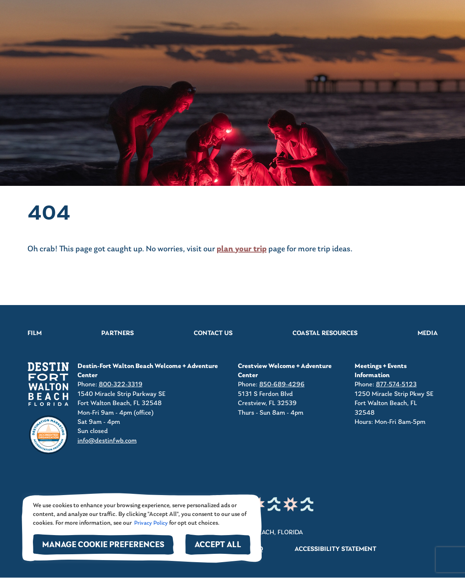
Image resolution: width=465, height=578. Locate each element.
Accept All (218, 545)
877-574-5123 (396, 384)
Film (35, 333)
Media (428, 333)
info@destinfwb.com (107, 441)
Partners (117, 333)
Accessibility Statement (335, 549)
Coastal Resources (325, 333)
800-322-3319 (120, 384)
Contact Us (213, 333)
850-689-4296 (282, 384)
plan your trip (242, 249)
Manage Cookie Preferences (103, 545)
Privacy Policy (150, 523)
